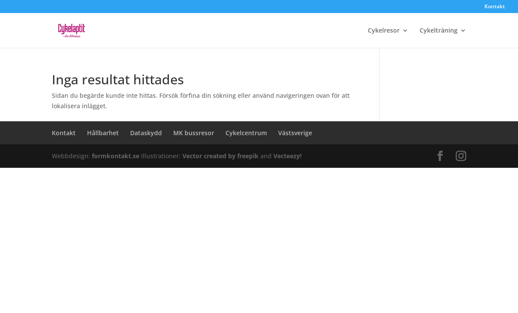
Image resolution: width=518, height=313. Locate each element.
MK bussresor (193, 133)
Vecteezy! (287, 156)
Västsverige (295, 133)
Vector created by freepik (221, 156)
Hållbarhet (103, 133)
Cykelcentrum (246, 133)
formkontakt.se (116, 156)
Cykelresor (384, 30)
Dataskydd (146, 133)
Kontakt (494, 7)
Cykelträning (438, 30)
